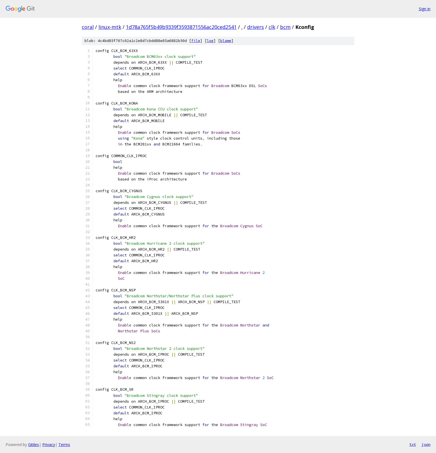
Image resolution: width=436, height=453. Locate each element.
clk (272, 27)
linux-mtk (109, 27)
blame (225, 40)
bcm (285, 27)
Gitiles (33, 444)
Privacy (48, 444)
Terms (64, 444)
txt (412, 444)
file (195, 40)
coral (88, 27)
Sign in (424, 8)
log (210, 40)
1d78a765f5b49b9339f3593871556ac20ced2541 (181, 27)
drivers (255, 27)
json (426, 444)
